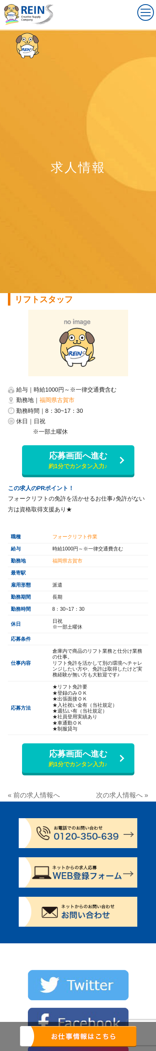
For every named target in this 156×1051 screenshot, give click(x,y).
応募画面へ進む (78, 461)
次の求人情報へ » (122, 795)
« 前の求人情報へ (34, 795)
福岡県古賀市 (57, 400)
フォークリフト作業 (74, 537)
